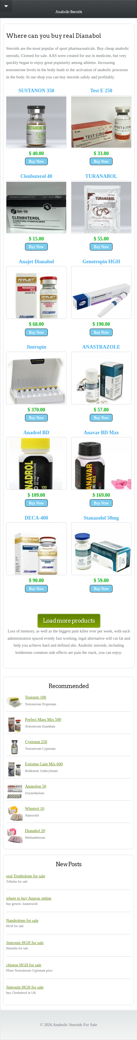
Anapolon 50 (35, 786)
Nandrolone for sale (22, 920)
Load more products (69, 620)
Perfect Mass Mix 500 (43, 719)
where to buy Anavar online (28, 898)
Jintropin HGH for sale (25, 942)
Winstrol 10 (34, 808)
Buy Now (36, 161)
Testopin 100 (35, 697)
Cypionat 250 (36, 741)
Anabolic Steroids (68, 12)
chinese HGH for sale (23, 965)
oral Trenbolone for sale (25, 876)
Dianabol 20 (35, 830)
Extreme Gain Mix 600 (44, 764)
